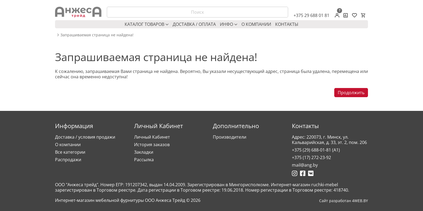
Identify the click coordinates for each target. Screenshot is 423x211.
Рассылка (144, 160)
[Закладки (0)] (354, 15)
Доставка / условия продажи (85, 137)
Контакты (286, 24)
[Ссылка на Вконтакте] (310, 173)
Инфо (228, 24)
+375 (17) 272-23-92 (311, 157)
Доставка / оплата (194, 24)
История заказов (152, 144)
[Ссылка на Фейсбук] (302, 173)
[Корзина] (363, 15)
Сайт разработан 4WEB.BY (343, 200)
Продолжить (351, 93)
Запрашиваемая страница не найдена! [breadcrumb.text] (97, 35)
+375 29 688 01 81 (311, 15)
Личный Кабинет (152, 137)
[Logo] (78, 12)
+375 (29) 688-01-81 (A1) (316, 150)
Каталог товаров (147, 24)
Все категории (70, 152)
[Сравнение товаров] (345, 15)
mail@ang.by (305, 165)
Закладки (143, 152)
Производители (229, 137)
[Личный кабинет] (337, 15)
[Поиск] (197, 12)
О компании (256, 24)
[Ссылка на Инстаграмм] (294, 173)
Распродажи (68, 160)
